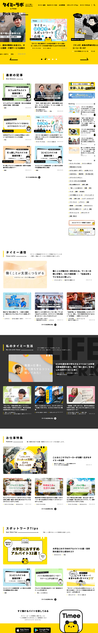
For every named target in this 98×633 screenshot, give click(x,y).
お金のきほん (73, 174)
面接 (88, 202)
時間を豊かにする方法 (75, 167)
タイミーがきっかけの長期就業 (78, 181)
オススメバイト (88, 205)
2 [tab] (45, 59)
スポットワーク (85, 212)
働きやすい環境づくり (75, 209)
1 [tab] (41, 59)
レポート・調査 (88, 209)
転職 (86, 188)
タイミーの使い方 (87, 163)
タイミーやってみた (75, 163)
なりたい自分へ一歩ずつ (76, 170)
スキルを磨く (78, 205)
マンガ (71, 191)
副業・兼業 (85, 184)
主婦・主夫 (77, 198)
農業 (76, 191)
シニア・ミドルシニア (88, 198)
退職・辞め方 (73, 216)
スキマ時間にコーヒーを (76, 195)
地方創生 (82, 191)
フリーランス (73, 202)
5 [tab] (56, 59)
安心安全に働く (90, 174)
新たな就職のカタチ (75, 184)
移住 (90, 188)
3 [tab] (49, 59)
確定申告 (81, 174)
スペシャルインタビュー (76, 177)
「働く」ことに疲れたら (76, 188)
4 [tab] (52, 59)
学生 (71, 198)
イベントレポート (89, 195)
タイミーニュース (74, 212)
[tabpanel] (49, 33)
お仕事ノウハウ (89, 170)
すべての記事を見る (32, 177)
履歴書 (71, 205)
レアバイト (82, 202)
